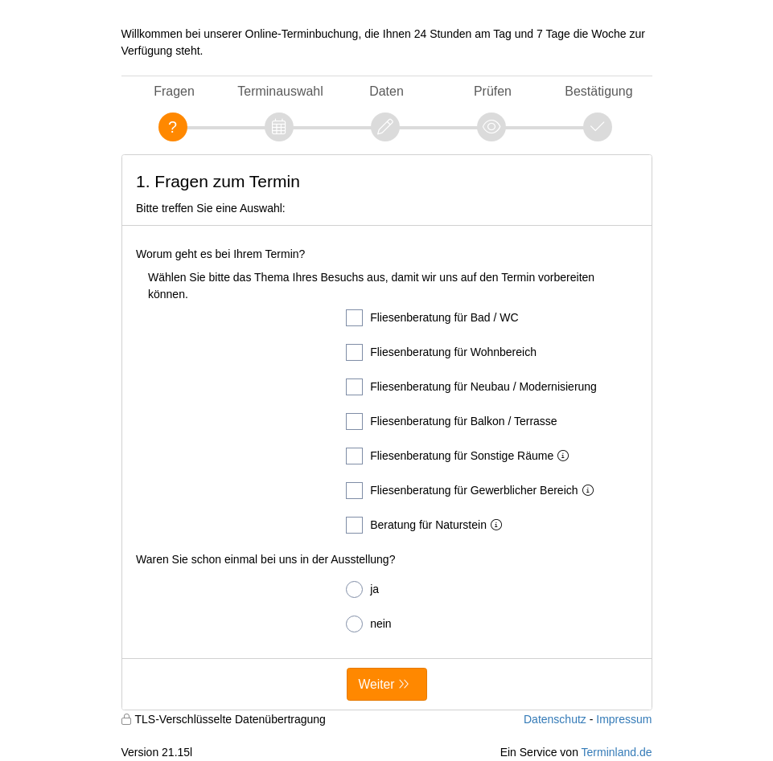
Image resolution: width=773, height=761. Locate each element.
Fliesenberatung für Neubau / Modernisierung (471, 386)
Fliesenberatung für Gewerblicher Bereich (472, 490)
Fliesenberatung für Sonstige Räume (460, 456)
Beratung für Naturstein (427, 525)
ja (362, 589)
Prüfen (493, 91)
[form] (386, 432)
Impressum (624, 719)
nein (368, 624)
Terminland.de (617, 752)
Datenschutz (555, 719)
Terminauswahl (280, 91)
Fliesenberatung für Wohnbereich (441, 352)
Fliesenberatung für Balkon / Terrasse (451, 421)
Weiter (377, 684)
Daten (386, 91)
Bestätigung (598, 91)
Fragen (174, 91)
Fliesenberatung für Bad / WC (432, 317)
